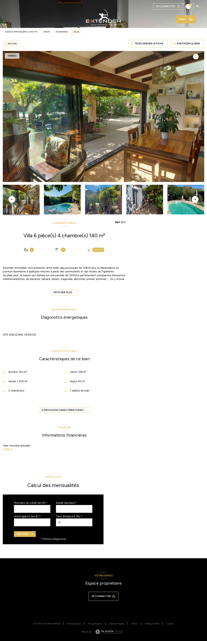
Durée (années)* (66, 502)
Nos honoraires (74, 623)
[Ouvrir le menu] (186, 19)
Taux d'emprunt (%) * (69, 516)
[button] (195, 199)
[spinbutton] (74, 522)
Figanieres (62, 32)
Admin (135, 623)
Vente (47, 32)
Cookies (170, 624)
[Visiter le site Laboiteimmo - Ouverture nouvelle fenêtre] (109, 632)
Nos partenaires (95, 623)
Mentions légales (116, 623)
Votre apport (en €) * (27, 516)
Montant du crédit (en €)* (30, 502)
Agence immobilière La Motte (21, 32)
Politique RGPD (152, 623)
